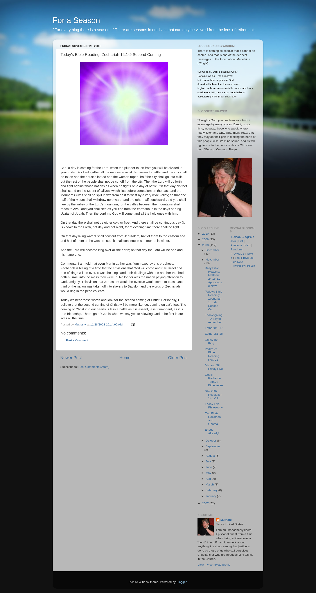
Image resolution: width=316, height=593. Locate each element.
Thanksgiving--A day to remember (214, 318)
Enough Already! (212, 431)
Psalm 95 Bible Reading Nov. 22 (212, 354)
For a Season (76, 20)
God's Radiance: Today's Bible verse (214, 380)
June (209, 467)
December (212, 250)
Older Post (178, 357)
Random (236, 249)
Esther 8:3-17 (214, 328)
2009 (206, 239)
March (210, 484)
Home (124, 357)
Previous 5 (238, 253)
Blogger (181, 582)
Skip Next (237, 262)
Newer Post (71, 357)
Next (247, 245)
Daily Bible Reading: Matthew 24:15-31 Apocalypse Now (213, 277)
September (213, 446)
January (211, 496)
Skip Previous (244, 257)
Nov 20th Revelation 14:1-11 (213, 394)
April (209, 478)
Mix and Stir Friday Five (214, 367)
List (240, 241)
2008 (206, 245)
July (209, 461)
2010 (206, 233)
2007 (206, 503)
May (209, 472)
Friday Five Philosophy (214, 405)
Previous (236, 245)
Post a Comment (77, 340)
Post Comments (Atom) (94, 366)
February (212, 490)
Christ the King (211, 341)
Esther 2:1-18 (214, 333)
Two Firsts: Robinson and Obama (213, 419)
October (211, 440)
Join (233, 241)
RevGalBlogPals (242, 237)
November (212, 259)
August (211, 455)
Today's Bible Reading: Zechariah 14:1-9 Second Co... (213, 300)
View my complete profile (214, 564)
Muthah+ (226, 519)
